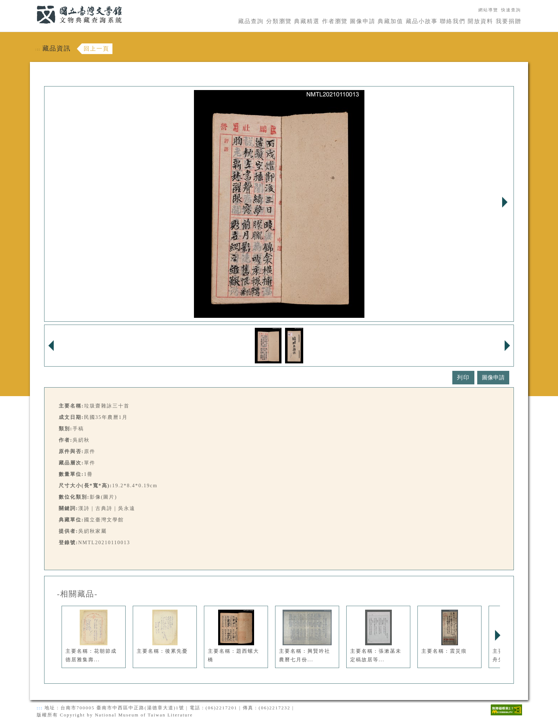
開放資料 (480, 21)
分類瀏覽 (279, 21)
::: (32, 4)
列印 (463, 377)
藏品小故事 (422, 21)
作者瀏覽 (335, 21)
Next (504, 202)
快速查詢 (511, 9)
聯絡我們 (452, 21)
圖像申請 (362, 21)
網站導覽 (488, 9)
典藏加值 (390, 21)
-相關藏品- (77, 594)
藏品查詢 (251, 21)
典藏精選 (307, 21)
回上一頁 (96, 49)
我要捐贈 (508, 21)
